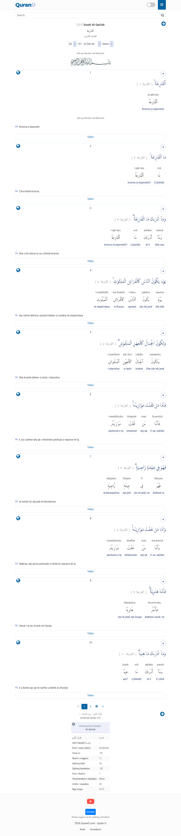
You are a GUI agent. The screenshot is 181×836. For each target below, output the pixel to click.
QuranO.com (88, 823)
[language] (18, 73)
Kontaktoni (95, 829)
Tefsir (90, 137)
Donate (90, 811)
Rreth (82, 829)
